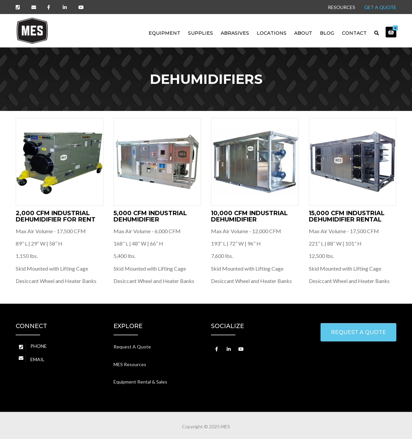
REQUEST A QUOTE (358, 332)
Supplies (200, 33)
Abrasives (235, 33)
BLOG (327, 33)
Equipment (164, 33)
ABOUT (303, 33)
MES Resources (130, 364)
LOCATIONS (271, 33)
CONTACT (354, 33)
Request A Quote (132, 346)
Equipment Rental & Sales (140, 382)
